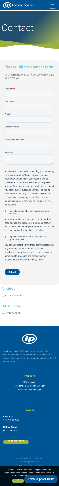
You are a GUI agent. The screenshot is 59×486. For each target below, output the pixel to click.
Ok (18, 480)
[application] (41, 480)
